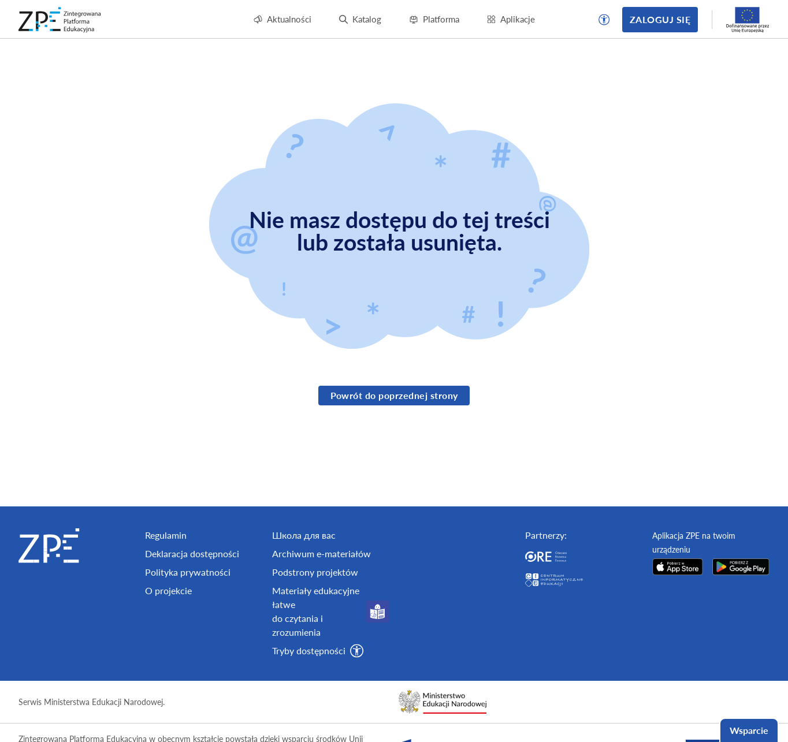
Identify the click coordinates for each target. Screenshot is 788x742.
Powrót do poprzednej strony (394, 395)
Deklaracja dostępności (192, 583)
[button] (604, 20)
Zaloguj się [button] (660, 19)
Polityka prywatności (188, 601)
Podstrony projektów (315, 601)
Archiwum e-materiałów (321, 583)
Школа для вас (304, 565)
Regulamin (166, 565)
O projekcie (168, 620)
